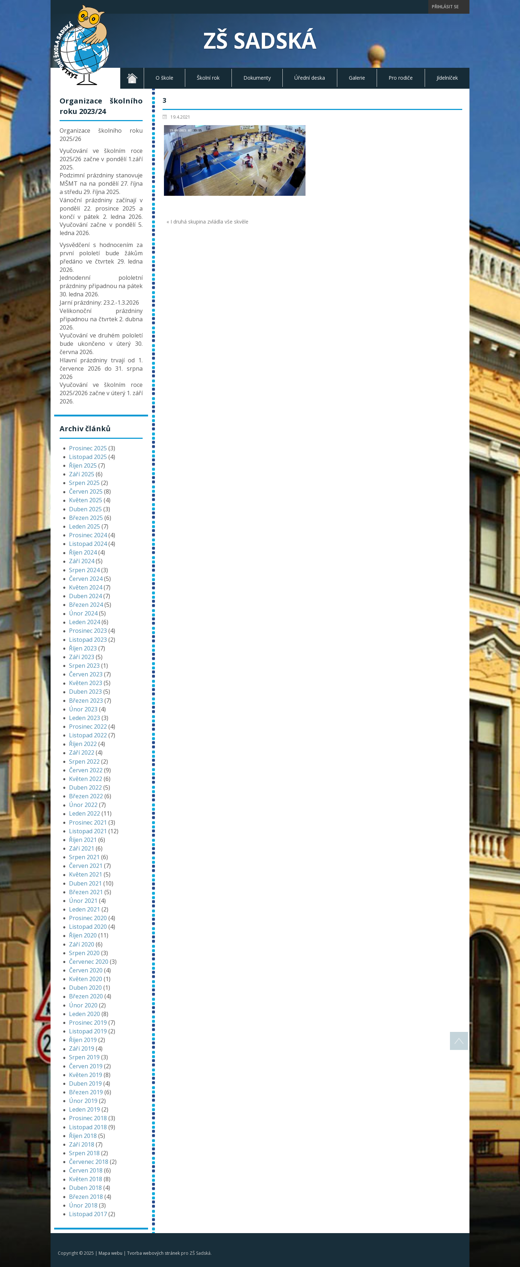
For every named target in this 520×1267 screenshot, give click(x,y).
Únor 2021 (83, 901)
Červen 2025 (86, 491)
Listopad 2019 (88, 1031)
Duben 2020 (85, 988)
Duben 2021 (85, 883)
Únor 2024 (83, 613)
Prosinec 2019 (88, 1023)
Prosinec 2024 (88, 535)
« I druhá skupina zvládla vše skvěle (207, 221)
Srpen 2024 (84, 570)
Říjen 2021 (83, 840)
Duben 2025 (85, 509)
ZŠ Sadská (260, 40)
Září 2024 (81, 561)
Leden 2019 (84, 1109)
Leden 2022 (84, 813)
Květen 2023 (85, 683)
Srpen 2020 (84, 953)
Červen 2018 (86, 1170)
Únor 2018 (83, 1205)
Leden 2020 (84, 1014)
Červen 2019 (86, 1066)
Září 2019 (81, 1048)
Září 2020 (81, 944)
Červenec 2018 (88, 1162)
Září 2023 (81, 657)
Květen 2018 (85, 1179)
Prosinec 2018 (88, 1118)
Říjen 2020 (83, 935)
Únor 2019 (83, 1101)
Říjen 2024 (83, 552)
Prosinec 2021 (88, 822)
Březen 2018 (86, 1197)
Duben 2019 (85, 1083)
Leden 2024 (84, 622)
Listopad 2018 (88, 1127)
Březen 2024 (86, 605)
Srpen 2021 (84, 857)
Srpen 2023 (84, 666)
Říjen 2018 (83, 1136)
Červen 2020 (86, 970)
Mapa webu (110, 1253)
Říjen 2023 (83, 648)
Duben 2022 (85, 787)
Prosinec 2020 (88, 918)
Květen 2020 (85, 979)
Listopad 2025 (88, 457)
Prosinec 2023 (88, 631)
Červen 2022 (86, 770)
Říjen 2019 (83, 1040)
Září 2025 (81, 474)
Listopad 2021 (88, 831)
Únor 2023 (83, 709)
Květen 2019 (85, 1075)
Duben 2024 (85, 596)
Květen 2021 (85, 874)
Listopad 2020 (88, 927)
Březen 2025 (86, 518)
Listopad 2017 (88, 1214)
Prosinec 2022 (88, 726)
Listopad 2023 (88, 640)
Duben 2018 (85, 1188)
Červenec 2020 (88, 962)
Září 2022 (81, 752)
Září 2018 (81, 1144)
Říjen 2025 (83, 465)
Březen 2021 (86, 892)
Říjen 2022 (83, 744)
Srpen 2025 (84, 483)
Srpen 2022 (84, 761)
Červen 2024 (86, 579)
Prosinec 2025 (88, 448)
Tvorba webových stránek (153, 1253)
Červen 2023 (86, 674)
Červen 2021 (86, 866)
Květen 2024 (85, 587)
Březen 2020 (86, 996)
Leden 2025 (84, 526)
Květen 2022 (85, 779)
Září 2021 (81, 848)
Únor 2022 (83, 805)
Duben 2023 (85, 692)
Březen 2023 (86, 701)
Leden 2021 (84, 909)
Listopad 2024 (88, 544)
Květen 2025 (85, 500)
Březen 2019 (86, 1092)
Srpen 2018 (84, 1153)
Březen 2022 (86, 796)
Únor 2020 (83, 1005)
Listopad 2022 (88, 735)
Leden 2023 (84, 718)
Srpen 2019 (84, 1057)
